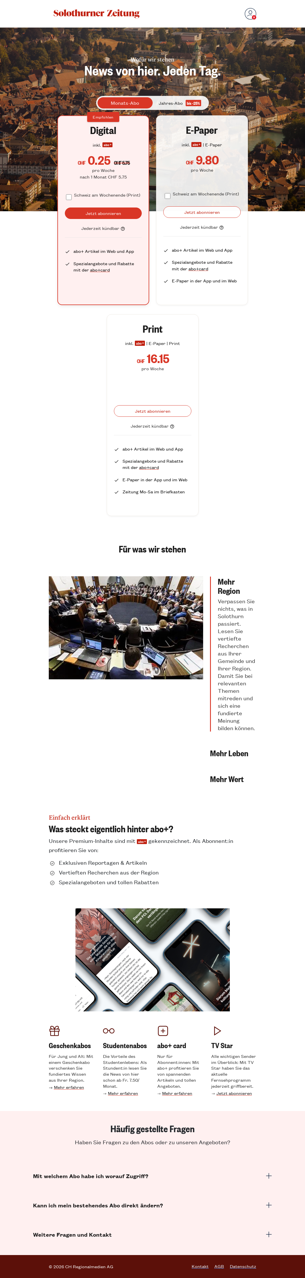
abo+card (100, 270)
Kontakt (200, 1266)
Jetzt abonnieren (234, 1093)
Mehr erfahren (69, 1087)
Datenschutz (243, 1266)
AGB (219, 1266)
